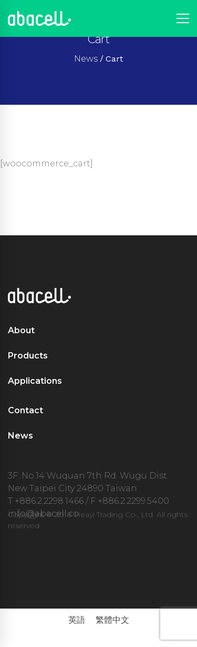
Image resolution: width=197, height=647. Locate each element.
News (86, 59)
